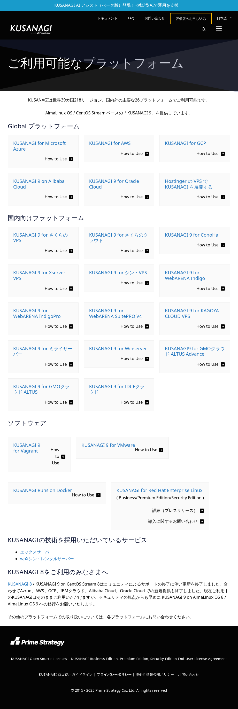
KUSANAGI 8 (20, 584)
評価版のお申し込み (191, 18)
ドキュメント (107, 18)
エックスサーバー (36, 552)
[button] (204, 29)
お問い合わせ (155, 18)
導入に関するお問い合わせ (173, 521)
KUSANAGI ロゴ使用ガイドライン (66, 674)
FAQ (131, 18)
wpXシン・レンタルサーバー (47, 559)
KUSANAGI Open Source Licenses (39, 658)
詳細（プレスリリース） (175, 510)
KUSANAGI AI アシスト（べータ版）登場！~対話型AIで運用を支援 (116, 5)
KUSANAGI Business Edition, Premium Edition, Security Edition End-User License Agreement (149, 658)
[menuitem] (225, 18)
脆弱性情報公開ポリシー (155, 674)
